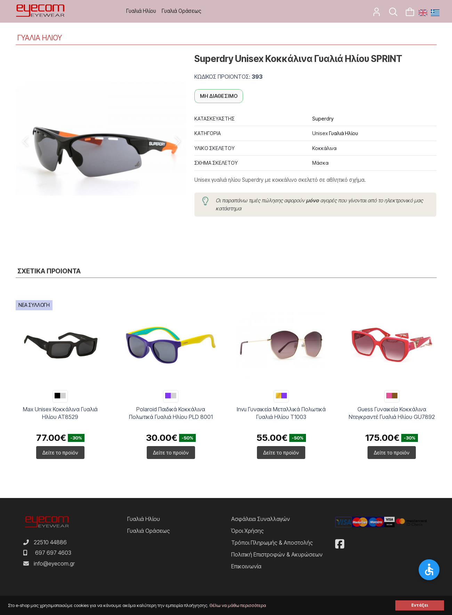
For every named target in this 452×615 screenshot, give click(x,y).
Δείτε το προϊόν (60, 453)
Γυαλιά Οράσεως (181, 11)
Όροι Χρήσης (247, 530)
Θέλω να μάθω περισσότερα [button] (237, 605)
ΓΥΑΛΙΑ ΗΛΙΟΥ (39, 37)
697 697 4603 (53, 552)
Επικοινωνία (246, 566)
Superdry (322, 119)
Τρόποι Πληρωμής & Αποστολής (272, 542)
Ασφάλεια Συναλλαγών (260, 518)
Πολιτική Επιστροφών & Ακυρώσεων (277, 554)
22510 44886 (50, 542)
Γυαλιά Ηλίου (141, 11)
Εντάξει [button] (419, 605)
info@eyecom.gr (54, 563)
